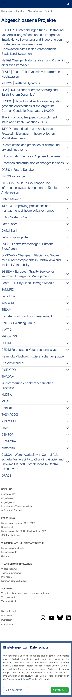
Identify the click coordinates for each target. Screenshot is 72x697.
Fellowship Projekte (14, 237)
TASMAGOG (9, 414)
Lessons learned (12, 363)
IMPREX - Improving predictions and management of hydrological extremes (27, 208)
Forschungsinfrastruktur (13, 548)
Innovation (6, 577)
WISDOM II (8, 421)
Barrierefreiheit (8, 611)
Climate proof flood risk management (26, 316)
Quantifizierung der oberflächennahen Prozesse (27, 385)
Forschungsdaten (9, 552)
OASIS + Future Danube (17, 170)
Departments (7, 527)
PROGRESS (9, 336)
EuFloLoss (8, 296)
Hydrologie (6, 11)
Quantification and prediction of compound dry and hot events (30, 147)
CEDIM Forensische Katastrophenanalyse (29, 350)
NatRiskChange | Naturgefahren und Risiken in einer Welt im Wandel (33, 62)
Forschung (8, 518)
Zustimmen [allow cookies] (58, 690)
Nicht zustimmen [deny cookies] (14, 690)
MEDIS (5, 401)
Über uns (6, 489)
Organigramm (8, 502)
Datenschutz (7, 615)
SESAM (6, 309)
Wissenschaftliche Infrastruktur (22, 543)
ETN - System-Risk (14, 217)
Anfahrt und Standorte (12, 510)
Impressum (6, 620)
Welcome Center (9, 601)
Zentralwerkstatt (9, 597)
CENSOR (7, 434)
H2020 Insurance (13, 176)
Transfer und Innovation (16, 564)
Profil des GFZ (8, 494)
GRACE (6, 475)
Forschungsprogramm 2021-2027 (18, 523)
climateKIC (8, 448)
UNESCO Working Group (18, 323)
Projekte (20, 11)
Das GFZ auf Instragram (43, 617)
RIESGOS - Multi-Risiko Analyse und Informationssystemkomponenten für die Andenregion (29, 187)
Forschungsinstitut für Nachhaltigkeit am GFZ (23, 531)
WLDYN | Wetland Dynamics (20, 83)
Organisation (7, 498)
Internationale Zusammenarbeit (16, 506)
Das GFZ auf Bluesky (60, 617)
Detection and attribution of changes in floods (32, 163)
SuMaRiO (7, 289)
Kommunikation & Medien (14, 581)
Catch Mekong (11, 199)
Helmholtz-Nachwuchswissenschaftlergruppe (32, 356)
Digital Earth (9, 230)
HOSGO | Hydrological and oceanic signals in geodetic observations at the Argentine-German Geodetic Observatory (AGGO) (31, 106)
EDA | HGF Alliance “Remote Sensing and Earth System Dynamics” (29, 92)
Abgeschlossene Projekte (40, 11)
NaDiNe (6, 394)
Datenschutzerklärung (18, 679)
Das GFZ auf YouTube (51, 617)
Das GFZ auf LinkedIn (68, 617)
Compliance (7, 624)
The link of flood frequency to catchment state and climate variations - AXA (29, 119)
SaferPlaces (9, 224)
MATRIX (6, 330)
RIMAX (5, 428)
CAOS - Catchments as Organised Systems (30, 156)
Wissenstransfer (9, 569)
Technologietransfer (11, 573)
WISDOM (7, 303)
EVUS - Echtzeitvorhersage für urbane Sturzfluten (27, 246)
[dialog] (36, 669)
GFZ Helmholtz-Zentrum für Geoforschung (36, 4)
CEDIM (6, 343)
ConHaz (6, 408)
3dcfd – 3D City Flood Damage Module (27, 283)
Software (5, 556)
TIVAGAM (7, 376)
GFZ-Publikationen (10, 535)
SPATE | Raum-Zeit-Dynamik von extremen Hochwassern (30, 74)
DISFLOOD (8, 370)
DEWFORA (8, 441)
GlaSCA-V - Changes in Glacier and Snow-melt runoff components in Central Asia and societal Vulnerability (31, 260)
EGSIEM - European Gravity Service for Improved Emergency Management (27, 274)
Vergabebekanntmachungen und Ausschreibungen (26, 593)
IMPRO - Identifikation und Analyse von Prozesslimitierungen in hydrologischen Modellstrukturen (28, 133)
